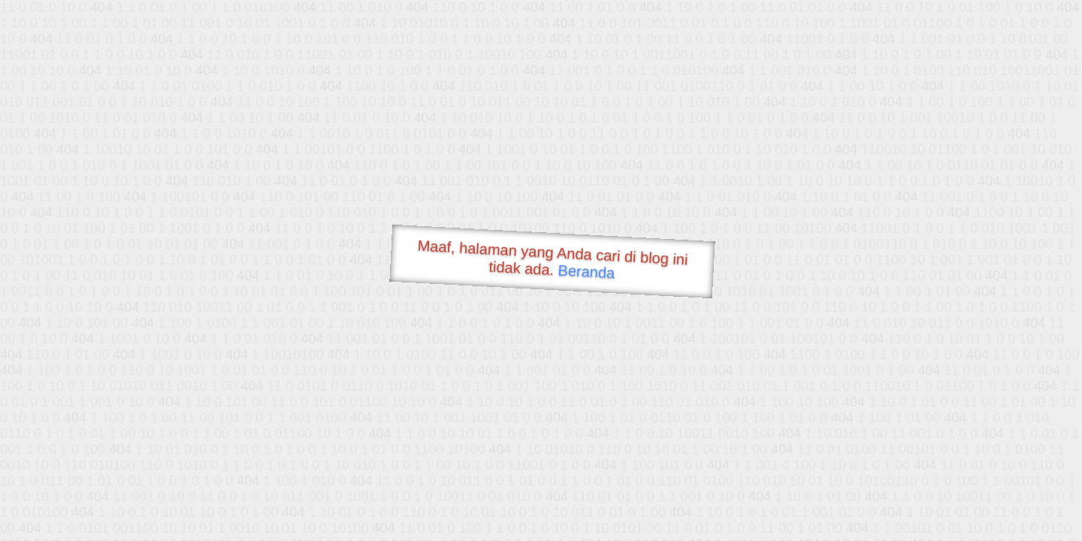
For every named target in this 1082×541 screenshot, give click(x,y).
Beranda (586, 271)
